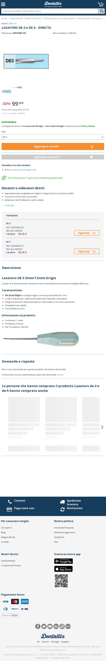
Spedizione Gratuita (74, 502)
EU (38, 641)
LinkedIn (56, 626)
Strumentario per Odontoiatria (59, 18)
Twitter (44, 626)
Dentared (62, 626)
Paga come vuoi (24, 508)
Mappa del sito (8, 537)
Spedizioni (59, 537)
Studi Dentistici (8, 560)
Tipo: (4, 131)
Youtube (50, 626)
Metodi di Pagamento (64, 532)
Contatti (19, 500)
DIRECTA (12, 23)
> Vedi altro (9, 205)
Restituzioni (74, 508)
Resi (56, 541)
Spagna (65, 641)
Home (4, 18)
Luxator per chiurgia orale (23, 169)
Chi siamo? (6, 527)
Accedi (60, 374)
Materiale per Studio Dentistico (26, 18)
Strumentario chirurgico (90, 18)
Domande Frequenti (64, 527)
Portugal (55, 641)
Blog (3, 532)
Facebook (38, 626)
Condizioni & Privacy (11, 565)
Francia (45, 641)
